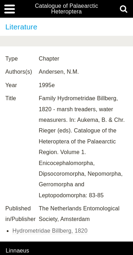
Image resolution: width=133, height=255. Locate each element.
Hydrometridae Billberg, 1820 (50, 231)
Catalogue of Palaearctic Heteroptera (66, 9)
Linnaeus (17, 251)
